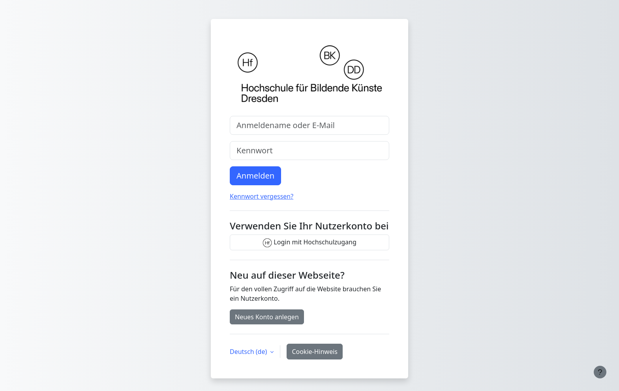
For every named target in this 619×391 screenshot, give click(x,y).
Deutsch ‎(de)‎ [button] (249, 351)
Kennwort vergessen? (261, 196)
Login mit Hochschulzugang (309, 243)
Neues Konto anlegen (267, 317)
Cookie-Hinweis (315, 351)
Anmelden (255, 175)
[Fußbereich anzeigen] (600, 372)
